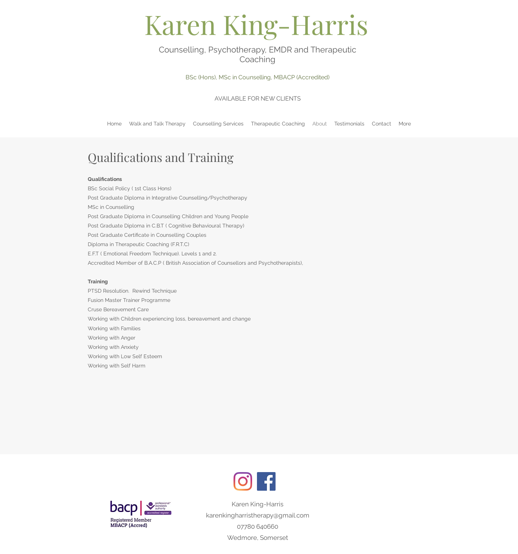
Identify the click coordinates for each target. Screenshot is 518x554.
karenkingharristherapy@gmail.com (257, 515)
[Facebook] (266, 481)
